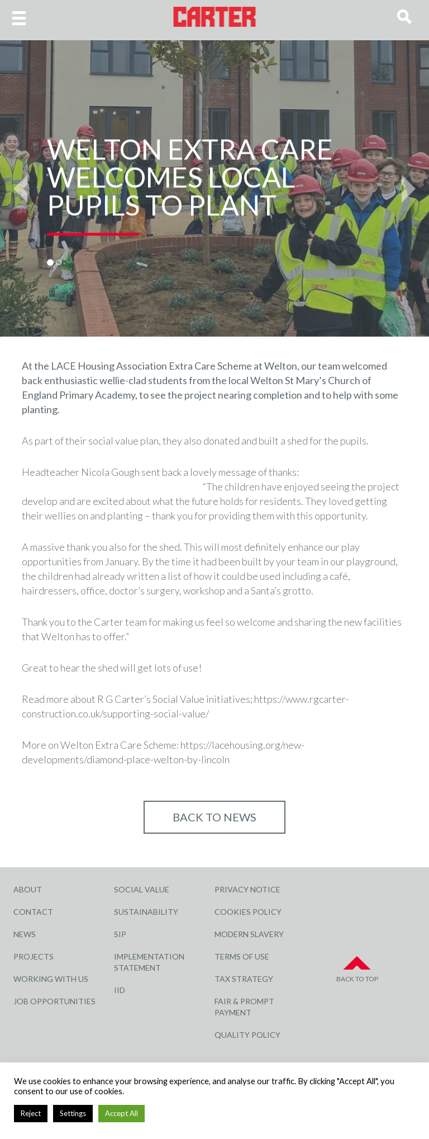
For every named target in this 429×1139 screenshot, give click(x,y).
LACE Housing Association (109, 366)
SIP (120, 934)
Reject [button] (31, 1113)
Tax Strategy (243, 979)
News (24, 934)
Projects (33, 956)
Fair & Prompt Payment (244, 1006)
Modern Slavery (249, 934)
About (27, 889)
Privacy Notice (247, 889)
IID (119, 990)
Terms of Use (241, 956)
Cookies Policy (248, 911)
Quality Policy (247, 1034)
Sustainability (146, 911)
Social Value (141, 889)
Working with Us (50, 979)
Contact (33, 911)
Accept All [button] (121, 1113)
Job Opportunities (54, 1001)
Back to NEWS (214, 817)
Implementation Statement (149, 962)
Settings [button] (73, 1113)
